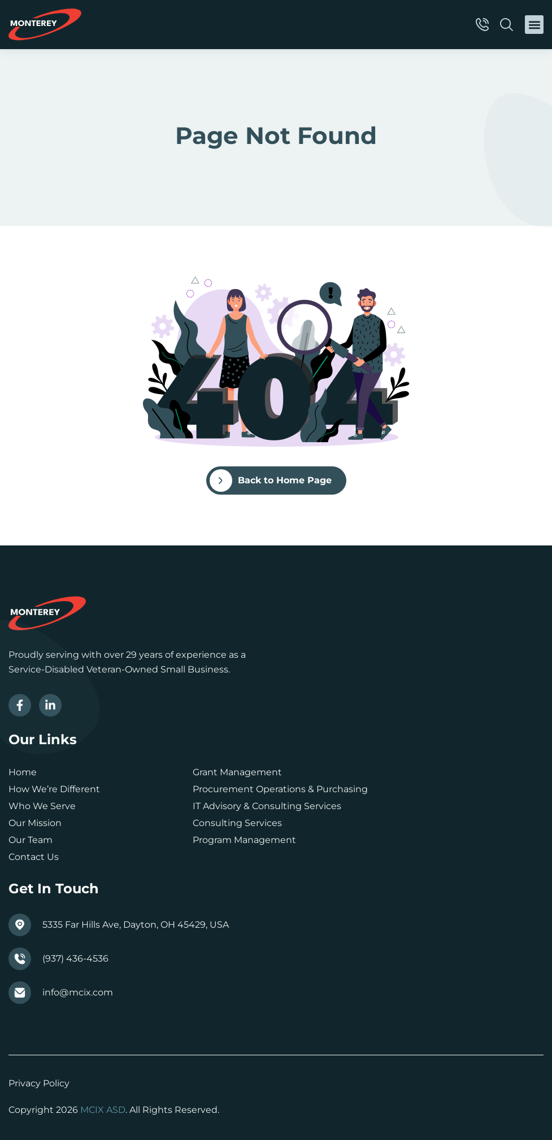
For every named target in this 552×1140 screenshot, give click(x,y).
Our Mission (35, 823)
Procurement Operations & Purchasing (280, 789)
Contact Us (33, 856)
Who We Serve (42, 806)
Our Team (30, 840)
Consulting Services (237, 823)
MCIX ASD (102, 1109)
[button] (534, 24)
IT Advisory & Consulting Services (267, 806)
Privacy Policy (38, 1083)
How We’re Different (54, 789)
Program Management (244, 840)
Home (22, 772)
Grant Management (237, 772)
